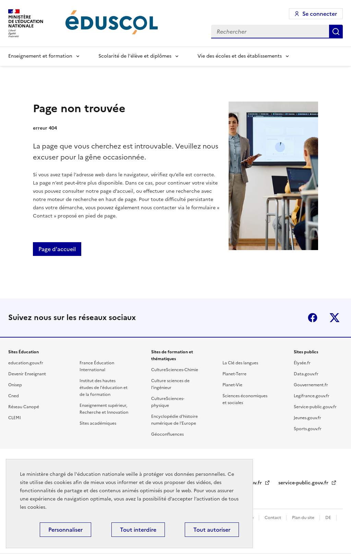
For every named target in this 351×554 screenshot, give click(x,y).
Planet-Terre (234, 374)
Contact (273, 518)
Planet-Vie (232, 385)
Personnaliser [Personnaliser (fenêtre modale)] (65, 530)
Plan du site (303, 518)
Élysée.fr (302, 363)
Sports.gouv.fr (308, 429)
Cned (13, 396)
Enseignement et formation (40, 56)
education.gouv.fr (25, 363)
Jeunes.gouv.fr (307, 418)
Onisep (15, 385)
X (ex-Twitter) (334, 317)
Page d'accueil (57, 249)
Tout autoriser (211, 530)
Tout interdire (138, 530)
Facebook (312, 317)
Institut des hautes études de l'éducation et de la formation (104, 388)
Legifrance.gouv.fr (311, 396)
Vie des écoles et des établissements (239, 56)
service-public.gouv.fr (304, 482)
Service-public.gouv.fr (315, 407)
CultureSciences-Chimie (174, 370)
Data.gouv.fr (306, 374)
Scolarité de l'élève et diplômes (134, 56)
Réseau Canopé (23, 407)
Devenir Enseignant (27, 374)
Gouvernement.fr (311, 385)
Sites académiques (98, 423)
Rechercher (336, 31)
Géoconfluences (167, 434)
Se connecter (319, 14)
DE (328, 518)
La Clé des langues (240, 363)
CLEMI (14, 418)
